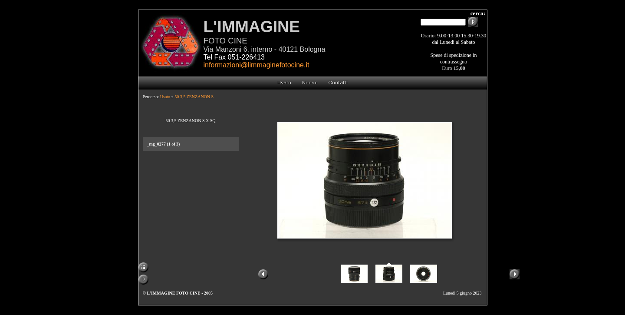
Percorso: (151, 96)
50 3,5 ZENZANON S (194, 96)
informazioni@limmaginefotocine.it (256, 65)
